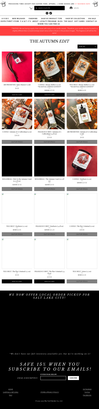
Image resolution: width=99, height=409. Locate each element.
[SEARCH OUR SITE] (49, 8)
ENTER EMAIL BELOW (48, 374)
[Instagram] (47, 13)
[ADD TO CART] (17, 95)
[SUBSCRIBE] (73, 378)
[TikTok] (50, 13)
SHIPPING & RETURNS (10, 392)
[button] (31, 8)
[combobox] (87, 47)
